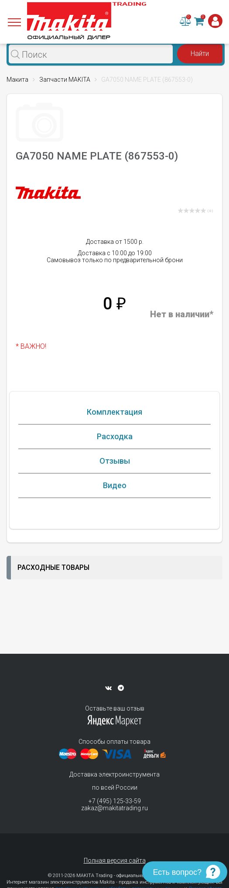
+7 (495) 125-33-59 (115, 801)
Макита (17, 79)
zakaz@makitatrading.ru (114, 808)
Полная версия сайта (115, 860)
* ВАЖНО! (31, 346)
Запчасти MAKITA (64, 79)
